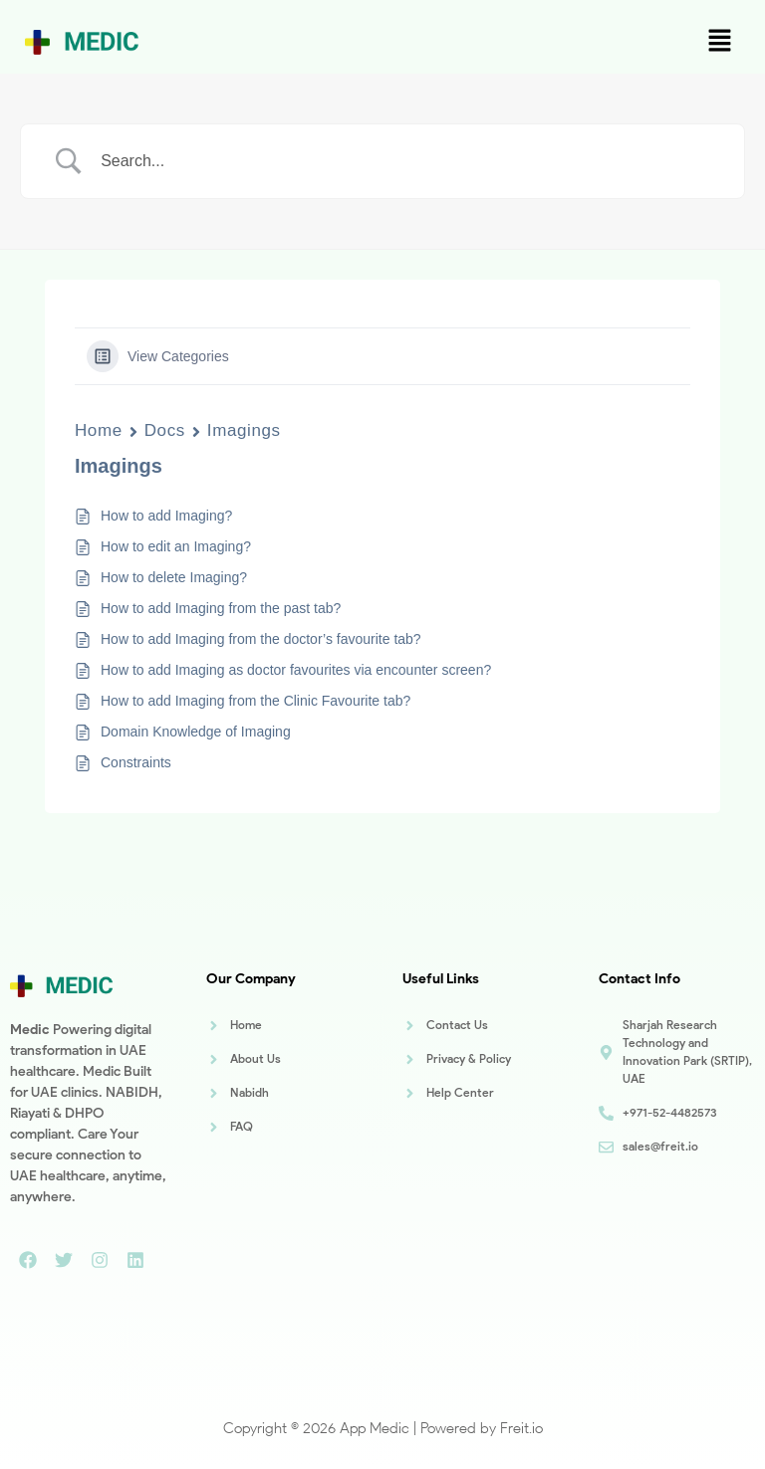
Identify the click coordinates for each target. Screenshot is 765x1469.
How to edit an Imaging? (176, 546)
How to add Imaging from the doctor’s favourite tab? (261, 639)
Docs (164, 430)
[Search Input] (407, 161)
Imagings (244, 430)
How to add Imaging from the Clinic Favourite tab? (255, 701)
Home (99, 430)
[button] (720, 42)
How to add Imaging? (166, 516)
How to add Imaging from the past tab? (221, 608)
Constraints (136, 762)
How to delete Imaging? (174, 577)
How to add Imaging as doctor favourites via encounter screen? (296, 670)
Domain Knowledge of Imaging (196, 731)
